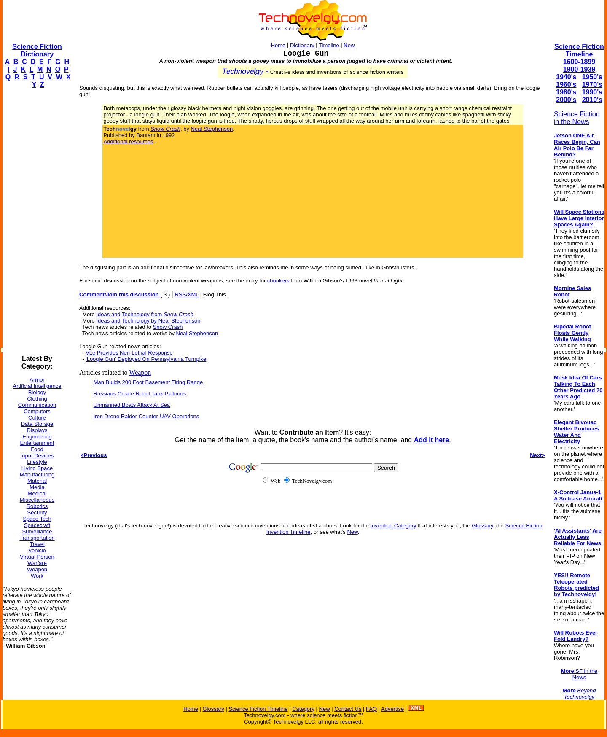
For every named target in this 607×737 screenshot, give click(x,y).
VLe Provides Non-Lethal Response (129, 353)
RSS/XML (187, 294)
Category (303, 709)
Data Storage (37, 424)
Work (37, 576)
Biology (37, 392)
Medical (37, 493)
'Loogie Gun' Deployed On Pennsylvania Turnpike (146, 359)
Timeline (329, 45)
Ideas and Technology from (144, 314)
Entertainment (37, 443)
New (349, 45)
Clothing (37, 398)
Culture (37, 417)
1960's (566, 84)
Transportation (36, 538)
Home (278, 45)
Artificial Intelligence (37, 386)
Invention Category (393, 525)
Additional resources (128, 141)
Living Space (37, 468)
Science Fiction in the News (577, 117)
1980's (566, 92)
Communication (37, 405)
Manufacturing (37, 474)
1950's (592, 77)
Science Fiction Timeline (579, 50)
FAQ (371, 709)
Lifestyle (37, 462)
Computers (37, 411)
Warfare (37, 563)
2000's (566, 99)
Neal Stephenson (212, 129)
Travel (37, 544)
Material (37, 481)
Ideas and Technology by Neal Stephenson (148, 320)
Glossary (482, 525)
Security (37, 512)
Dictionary (302, 45)
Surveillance (37, 531)
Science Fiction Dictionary (37, 50)
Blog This (214, 294)
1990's (592, 92)
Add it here (431, 440)
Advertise (392, 709)
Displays (37, 430)
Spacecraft (37, 525)
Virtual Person (37, 557)
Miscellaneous (37, 500)
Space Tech (37, 519)
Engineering (36, 436)
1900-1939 (579, 69)
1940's (566, 77)
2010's (592, 99)
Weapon (37, 569)
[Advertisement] (36, 221)
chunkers (278, 280)
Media (37, 487)
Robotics (37, 506)
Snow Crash (168, 327)
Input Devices (37, 455)
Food (37, 449)
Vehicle (37, 550)
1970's (592, 84)
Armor (37, 380)
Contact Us (347, 709)
